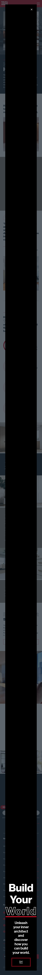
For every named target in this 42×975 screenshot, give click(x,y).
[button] (31, 9)
